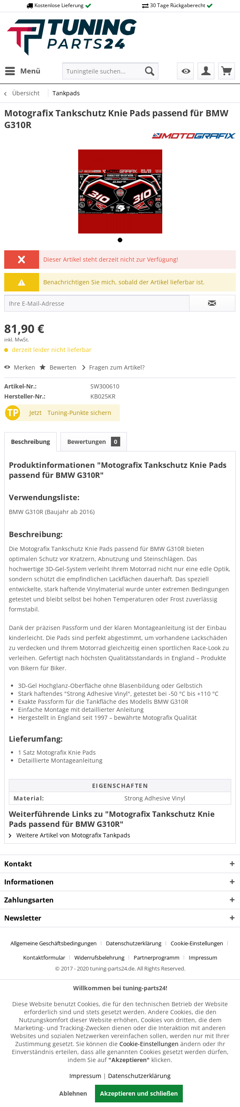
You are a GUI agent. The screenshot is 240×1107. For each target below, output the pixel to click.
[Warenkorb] (226, 71)
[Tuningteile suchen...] (110, 71)
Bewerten (59, 367)
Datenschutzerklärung (133, 943)
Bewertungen (93, 441)
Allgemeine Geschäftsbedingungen (54, 943)
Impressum (203, 957)
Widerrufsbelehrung (99, 957)
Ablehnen (73, 1093)
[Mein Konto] (206, 71)
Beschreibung (30, 442)
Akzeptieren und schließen (139, 1093)
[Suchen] (149, 71)
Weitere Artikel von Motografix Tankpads (69, 835)
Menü (22, 70)
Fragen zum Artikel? (113, 367)
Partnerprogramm (156, 957)
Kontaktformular (44, 957)
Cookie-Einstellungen (197, 943)
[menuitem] (22, 71)
